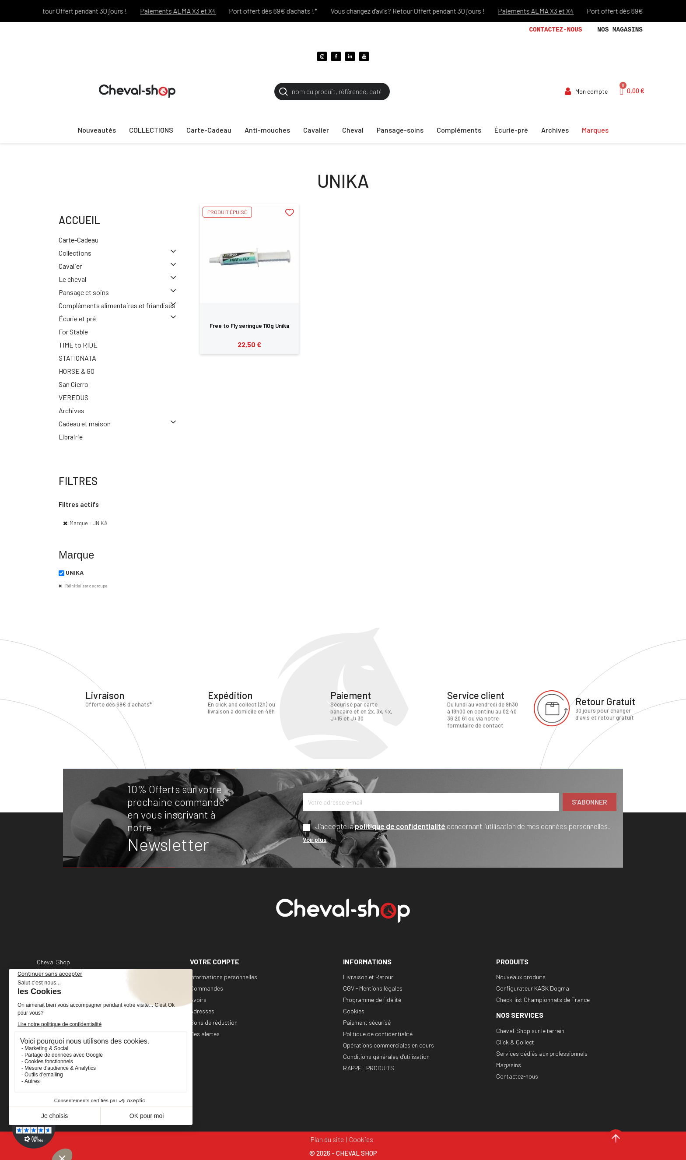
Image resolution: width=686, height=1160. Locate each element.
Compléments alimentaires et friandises (117, 305)
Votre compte (214, 961)
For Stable (73, 331)
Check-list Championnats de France (543, 999)
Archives (71, 410)
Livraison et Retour (368, 977)
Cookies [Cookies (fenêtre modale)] (361, 1139)
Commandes (206, 988)
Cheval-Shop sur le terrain (530, 1030)
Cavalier (70, 266)
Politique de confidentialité (378, 1033)
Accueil (79, 220)
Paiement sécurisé (367, 1022)
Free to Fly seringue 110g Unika (249, 325)
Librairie (71, 436)
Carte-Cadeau (78, 240)
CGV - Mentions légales (372, 988)
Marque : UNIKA (89, 523)
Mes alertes (205, 1033)
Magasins (508, 1065)
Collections (75, 253)
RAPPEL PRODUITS (368, 1068)
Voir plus (314, 839)
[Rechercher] (332, 91)
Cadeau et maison (85, 423)
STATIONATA (77, 358)
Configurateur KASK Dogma (532, 988)
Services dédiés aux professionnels (542, 1053)
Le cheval (72, 279)
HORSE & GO (76, 371)
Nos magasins (620, 29)
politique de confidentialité (400, 826)
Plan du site (327, 1139)
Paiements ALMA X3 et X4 (188, 11)
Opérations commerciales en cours (388, 1045)
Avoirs (198, 999)
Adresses (202, 1011)
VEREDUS (73, 397)
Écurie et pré (77, 318)
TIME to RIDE (78, 345)
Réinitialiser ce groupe (85, 585)
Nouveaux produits (521, 977)
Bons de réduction (214, 1022)
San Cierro (73, 384)
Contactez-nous (555, 29)
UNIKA (75, 572)
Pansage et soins (84, 292)
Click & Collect (515, 1042)
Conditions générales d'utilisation (386, 1056)
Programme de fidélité (372, 999)
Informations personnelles (223, 977)
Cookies (353, 1011)
